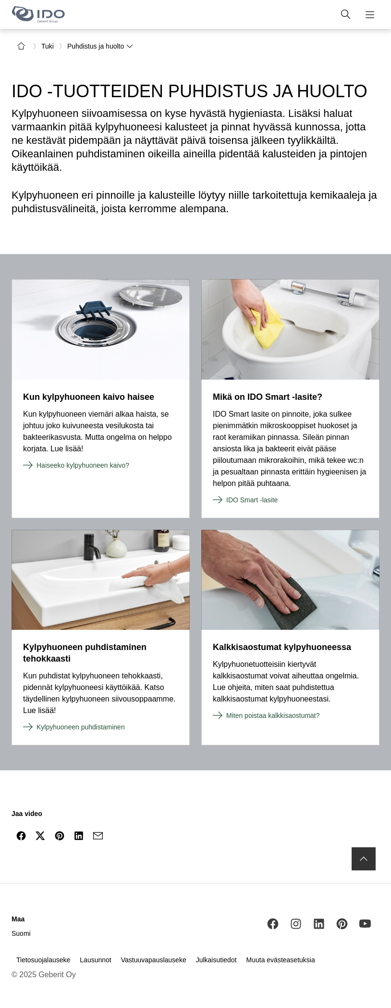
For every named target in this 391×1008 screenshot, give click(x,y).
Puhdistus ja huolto (100, 46)
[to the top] (364, 858)
